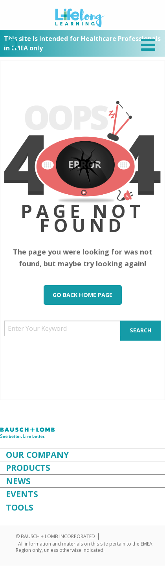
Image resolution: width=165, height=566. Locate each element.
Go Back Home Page (82, 295)
